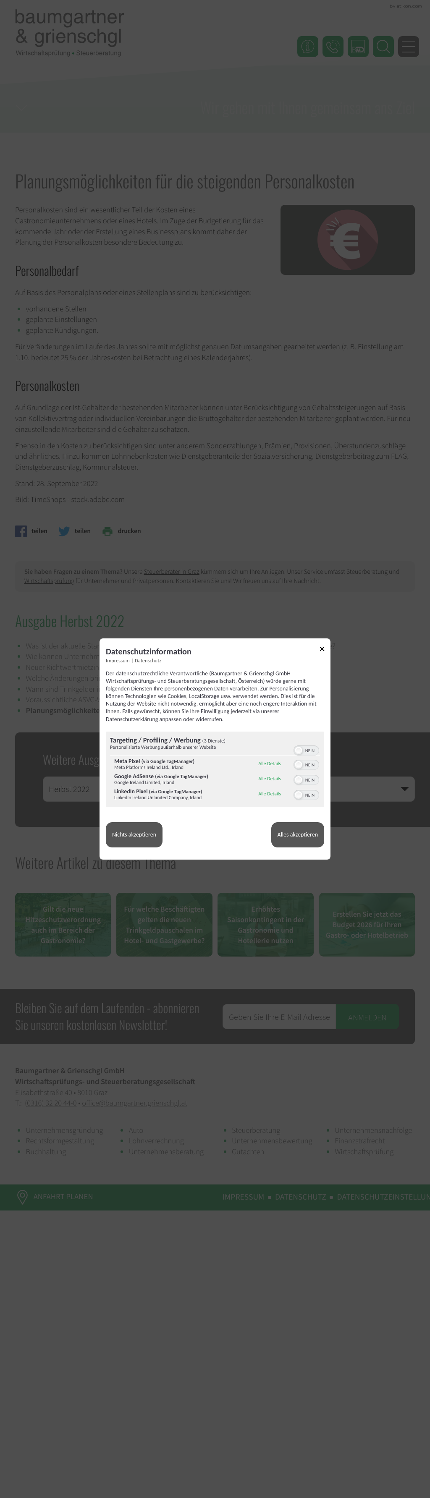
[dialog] (215, 749)
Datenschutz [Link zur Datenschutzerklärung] (148, 661)
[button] (298, 750)
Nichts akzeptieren (134, 834)
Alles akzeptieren (298, 834)
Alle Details (269, 764)
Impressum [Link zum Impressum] (118, 661)
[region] (215, 770)
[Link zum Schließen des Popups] (325, 650)
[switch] (306, 750)
